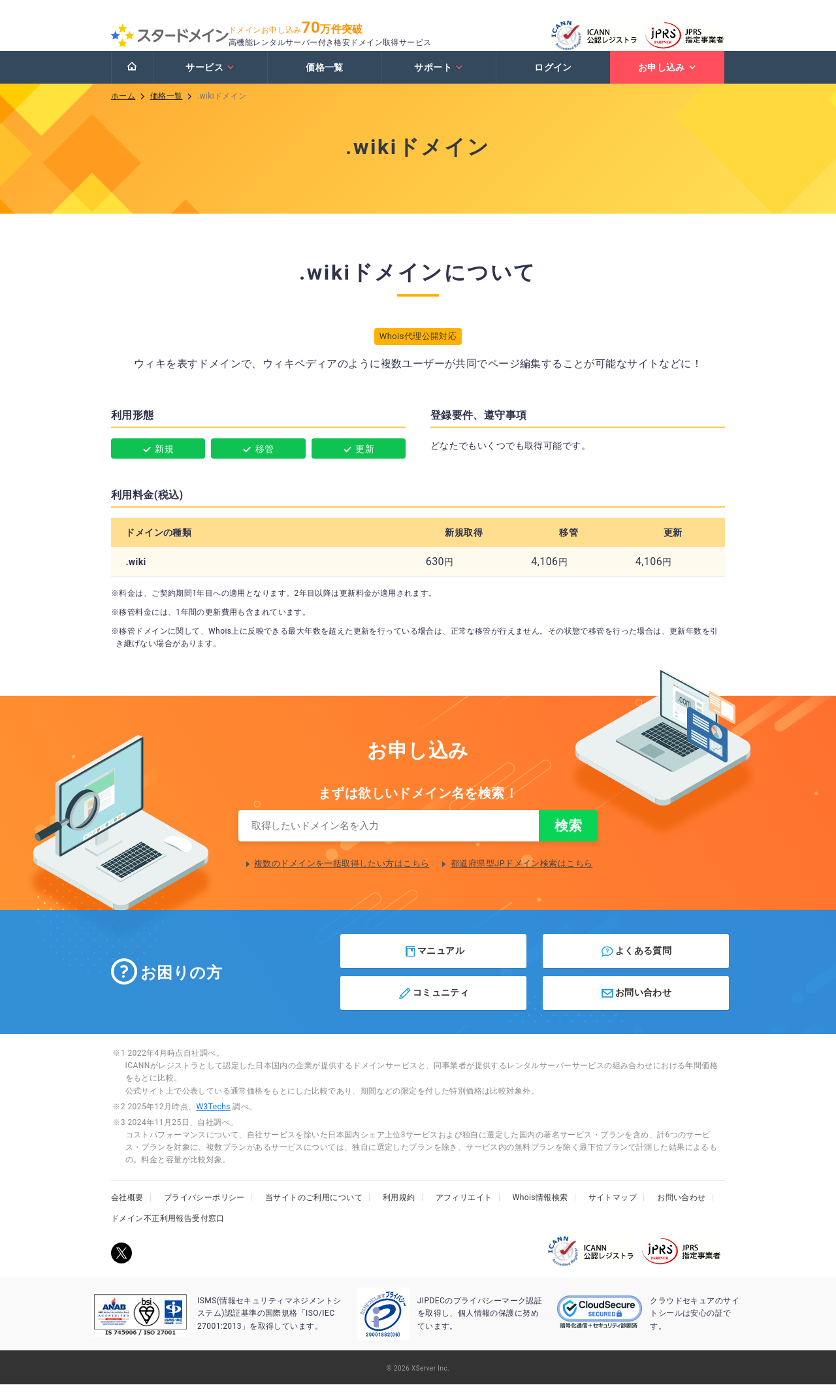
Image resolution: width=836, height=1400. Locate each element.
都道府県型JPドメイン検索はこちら (522, 879)
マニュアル (434, 967)
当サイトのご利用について (313, 1213)
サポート (438, 80)
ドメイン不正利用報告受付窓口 (168, 1234)
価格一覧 (325, 80)
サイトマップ (612, 1213)
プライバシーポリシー (204, 1213)
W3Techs (213, 1122)
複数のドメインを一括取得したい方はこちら (341, 879)
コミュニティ (433, 1008)
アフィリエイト (464, 1213)
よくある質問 (635, 967)
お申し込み (667, 80)
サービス (209, 80)
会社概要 (127, 1213)
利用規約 (399, 1213)
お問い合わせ (635, 1008)
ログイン (553, 80)
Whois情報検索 (540, 1213)
